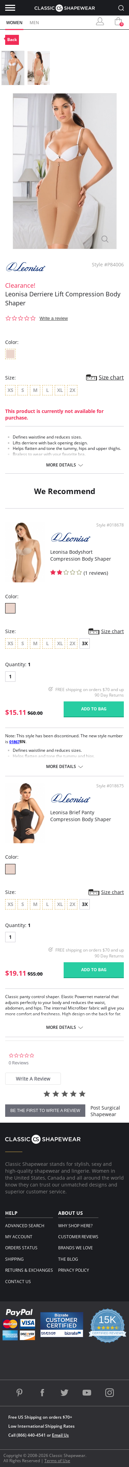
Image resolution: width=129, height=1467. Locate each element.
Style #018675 (110, 786)
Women (14, 23)
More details (61, 465)
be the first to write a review (45, 1110)
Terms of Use (57, 1461)
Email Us (60, 1435)
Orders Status (21, 1248)
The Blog (68, 1259)
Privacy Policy (73, 1270)
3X (85, 643)
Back (12, 39)
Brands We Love (75, 1248)
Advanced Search (24, 1226)
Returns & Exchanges (29, 1270)
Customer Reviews (78, 1237)
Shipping (14, 1259)
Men (34, 23)
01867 (14, 741)
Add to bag (94, 709)
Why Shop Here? (75, 1226)
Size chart (111, 377)
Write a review (54, 318)
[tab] (33, 1079)
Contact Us (18, 1281)
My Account (18, 1237)
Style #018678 (110, 525)
